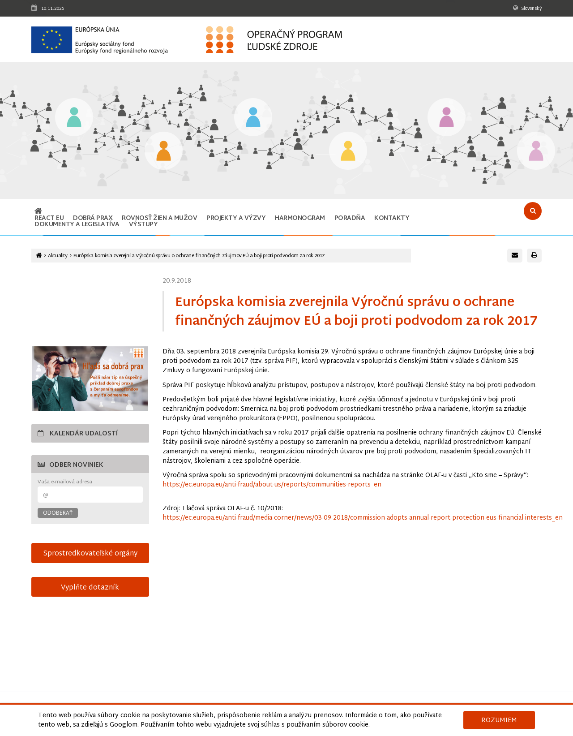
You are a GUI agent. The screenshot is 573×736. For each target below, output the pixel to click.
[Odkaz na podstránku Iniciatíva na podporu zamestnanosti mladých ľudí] (164, 152)
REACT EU (49, 218)
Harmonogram (300, 218)
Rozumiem (499, 720)
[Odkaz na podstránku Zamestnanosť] (253, 118)
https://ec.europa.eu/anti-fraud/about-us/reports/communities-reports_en (271, 485)
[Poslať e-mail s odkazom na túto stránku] (515, 255)
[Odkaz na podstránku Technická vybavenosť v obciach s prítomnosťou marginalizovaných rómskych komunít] (536, 152)
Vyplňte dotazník (90, 587)
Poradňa (349, 218)
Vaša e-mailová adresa (65, 482)
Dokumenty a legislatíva (77, 224)
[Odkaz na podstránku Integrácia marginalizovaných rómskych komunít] (447, 118)
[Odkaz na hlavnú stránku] (38, 212)
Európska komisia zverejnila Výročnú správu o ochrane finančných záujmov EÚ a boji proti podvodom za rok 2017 (199, 256)
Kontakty (391, 218)
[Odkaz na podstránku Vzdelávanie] (74, 118)
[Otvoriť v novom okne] (90, 378)
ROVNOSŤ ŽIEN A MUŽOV (159, 218)
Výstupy (143, 224)
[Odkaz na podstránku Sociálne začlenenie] (348, 152)
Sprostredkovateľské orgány (90, 553)
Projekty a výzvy (235, 218)
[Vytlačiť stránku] (534, 255)
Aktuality (57, 256)
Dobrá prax (92, 218)
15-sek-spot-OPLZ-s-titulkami (90, 307)
